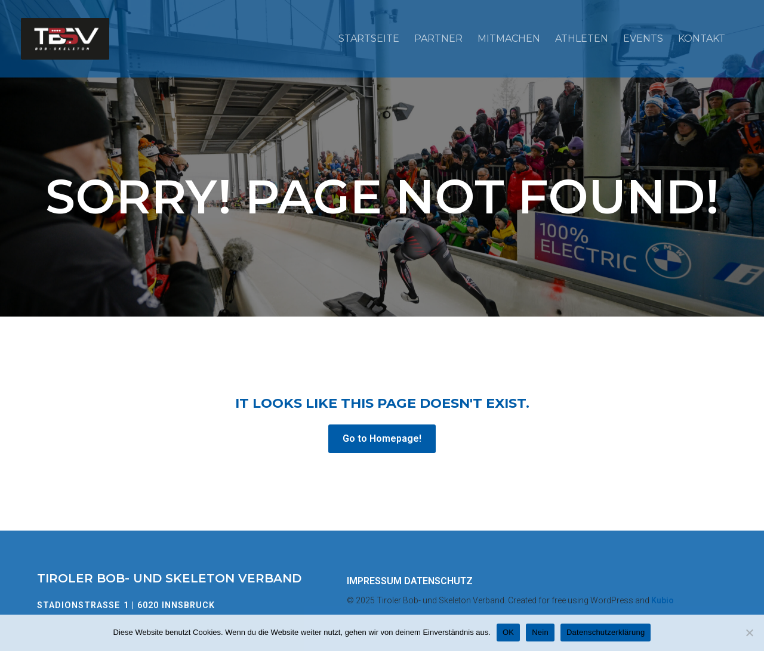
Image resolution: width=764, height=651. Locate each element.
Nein (540, 632)
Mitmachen (509, 38)
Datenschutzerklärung (605, 632)
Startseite (368, 38)
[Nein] (749, 632)
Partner (438, 38)
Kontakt (701, 38)
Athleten (581, 38)
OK (508, 632)
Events (643, 38)
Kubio (662, 600)
